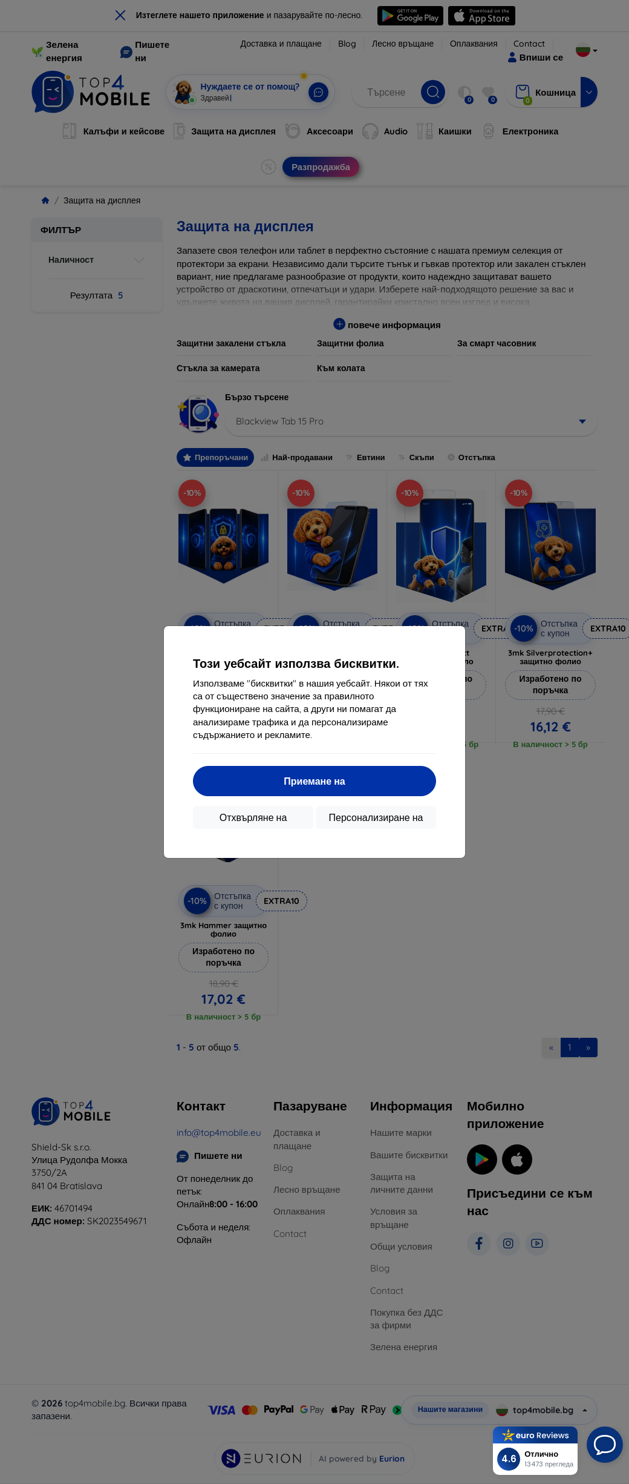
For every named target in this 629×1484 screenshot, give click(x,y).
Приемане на (314, 781)
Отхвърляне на (253, 817)
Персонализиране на (376, 817)
